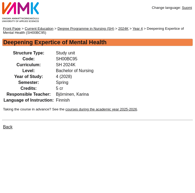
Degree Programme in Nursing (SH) (86, 29)
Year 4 (138, 29)
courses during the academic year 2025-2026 (101, 109)
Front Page (12, 29)
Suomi (187, 8)
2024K (123, 29)
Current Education (39, 29)
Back (8, 127)
